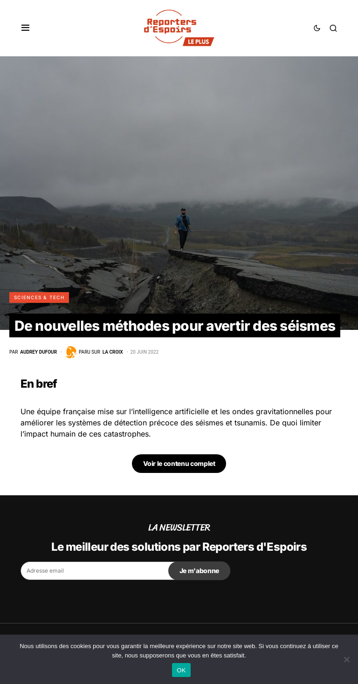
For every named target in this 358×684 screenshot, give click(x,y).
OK (181, 670)
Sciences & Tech (39, 297)
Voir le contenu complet (179, 463)
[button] (25, 28)
